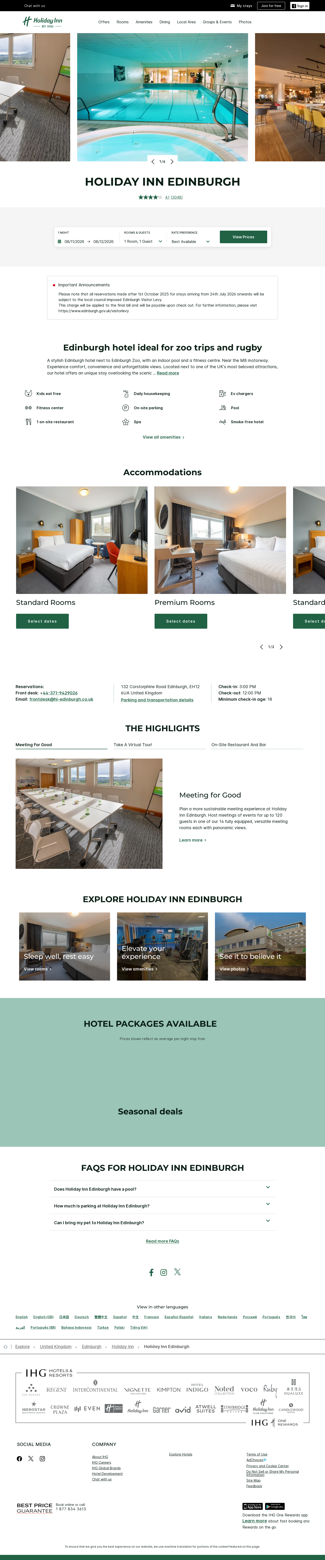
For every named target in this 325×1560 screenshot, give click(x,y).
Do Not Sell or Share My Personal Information (272, 1473)
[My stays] (241, 5)
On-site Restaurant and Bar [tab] (238, 744)
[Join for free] (271, 6)
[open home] (7, 1346)
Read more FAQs (162, 1241)
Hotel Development (107, 1474)
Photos (245, 22)
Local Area (186, 22)
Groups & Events (217, 22)
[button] (299, 5)
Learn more (254, 1521)
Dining (164, 22)
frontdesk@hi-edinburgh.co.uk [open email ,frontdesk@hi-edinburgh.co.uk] (61, 699)
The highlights (162, 728)
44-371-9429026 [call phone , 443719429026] (60, 692)
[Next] (171, 161)
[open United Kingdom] (55, 1346)
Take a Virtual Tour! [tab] (133, 744)
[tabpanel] (162, 814)
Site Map (253, 1480)
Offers (104, 22)
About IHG (100, 1457)
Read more (168, 373)
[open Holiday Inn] (123, 1346)
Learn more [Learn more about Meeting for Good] (191, 840)
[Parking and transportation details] (157, 700)
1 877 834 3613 (71, 1509)
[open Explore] (23, 1346)
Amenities (144, 22)
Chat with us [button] (34, 6)
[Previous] (153, 161)
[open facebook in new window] (149, 1272)
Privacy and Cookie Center (267, 1466)
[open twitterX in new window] (175, 1272)
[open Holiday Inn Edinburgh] (165, 1346)
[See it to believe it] (233, 970)
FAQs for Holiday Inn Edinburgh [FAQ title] (162, 1168)
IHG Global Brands (106, 1468)
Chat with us (102, 1479)
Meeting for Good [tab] (34, 744)
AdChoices (256, 1460)
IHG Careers (101, 1462)
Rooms (123, 22)
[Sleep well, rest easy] (37, 970)
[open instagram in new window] (161, 1272)
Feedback (254, 1486)
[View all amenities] (163, 438)
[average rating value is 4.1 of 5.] (154, 197)
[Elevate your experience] (139, 970)
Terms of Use (256, 1454)
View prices (243, 237)
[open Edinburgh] (91, 1346)
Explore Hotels (180, 1454)
